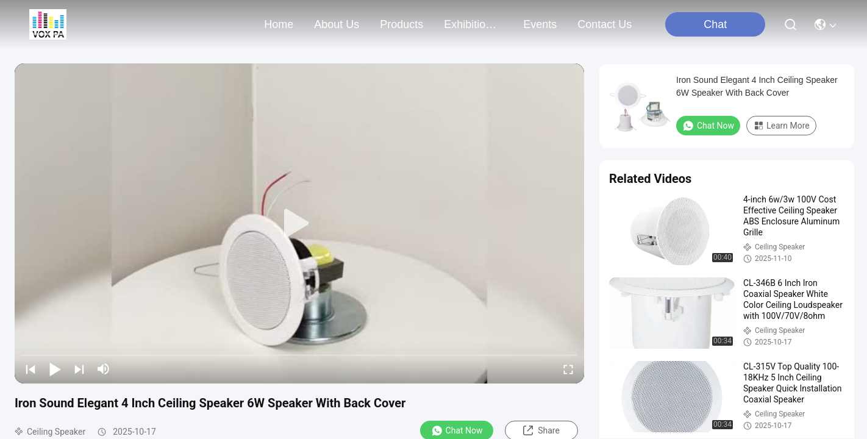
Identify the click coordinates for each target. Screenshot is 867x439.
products (401, 24)
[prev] (30, 369)
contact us (604, 24)
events (540, 24)
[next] (79, 369)
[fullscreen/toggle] (568, 369)
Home (278, 24)
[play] (299, 224)
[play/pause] (55, 369)
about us (336, 24)
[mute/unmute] (103, 369)
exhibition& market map (473, 24)
